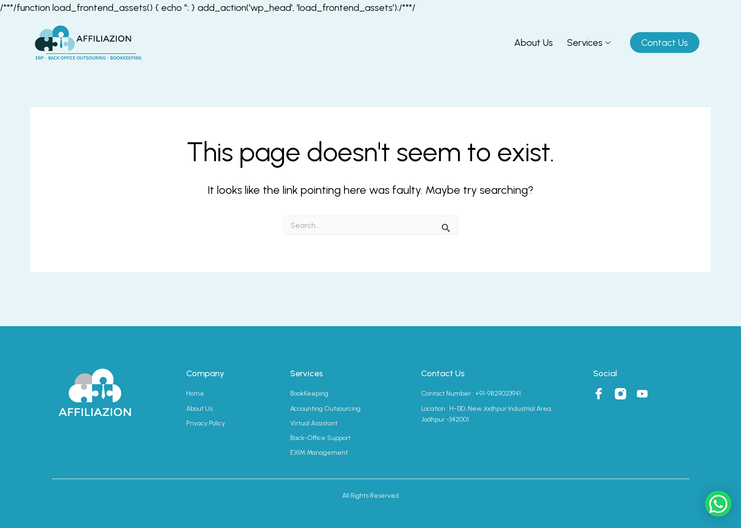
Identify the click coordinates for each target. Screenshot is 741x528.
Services (589, 42)
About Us (533, 42)
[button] (718, 504)
